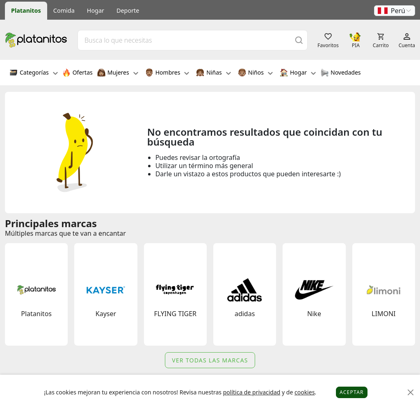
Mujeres (117, 73)
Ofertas (77, 73)
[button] (394, 10)
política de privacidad (252, 392)
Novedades (340, 73)
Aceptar (352, 392)
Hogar (95, 10)
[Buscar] (299, 40)
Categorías (33, 73)
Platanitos (26, 10)
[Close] (410, 392)
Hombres (167, 73)
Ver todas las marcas (210, 360)
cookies (304, 392)
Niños (255, 73)
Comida (64, 10)
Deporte (127, 10)
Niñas (213, 73)
